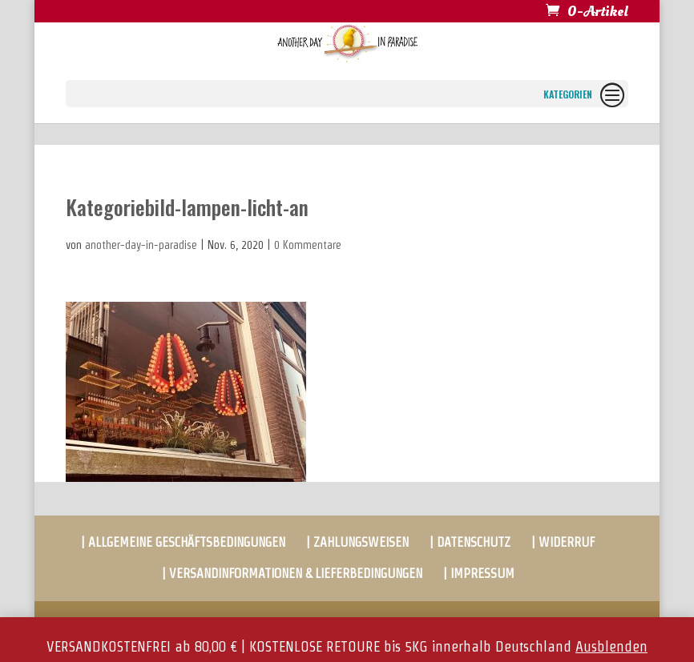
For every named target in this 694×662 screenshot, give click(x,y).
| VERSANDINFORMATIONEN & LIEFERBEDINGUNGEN (292, 573)
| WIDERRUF (563, 542)
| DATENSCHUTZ (470, 542)
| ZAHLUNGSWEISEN (357, 542)
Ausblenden (611, 646)
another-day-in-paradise (141, 245)
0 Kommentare (307, 245)
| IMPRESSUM (478, 573)
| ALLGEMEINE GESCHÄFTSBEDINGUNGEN (183, 542)
